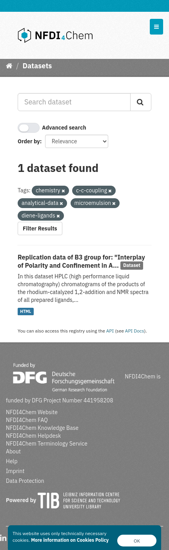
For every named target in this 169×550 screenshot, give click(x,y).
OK (137, 541)
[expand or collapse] (156, 27)
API (110, 331)
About (13, 451)
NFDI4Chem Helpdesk (33, 435)
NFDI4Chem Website (32, 412)
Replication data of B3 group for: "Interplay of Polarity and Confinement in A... (81, 261)
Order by (29, 141)
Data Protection (25, 480)
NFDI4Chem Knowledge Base (42, 427)
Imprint (15, 471)
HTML (25, 311)
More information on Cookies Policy (70, 540)
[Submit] (140, 102)
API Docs (134, 331)
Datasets (37, 65)
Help (12, 461)
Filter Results (40, 228)
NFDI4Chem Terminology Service (46, 443)
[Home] (9, 65)
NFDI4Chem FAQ (27, 420)
